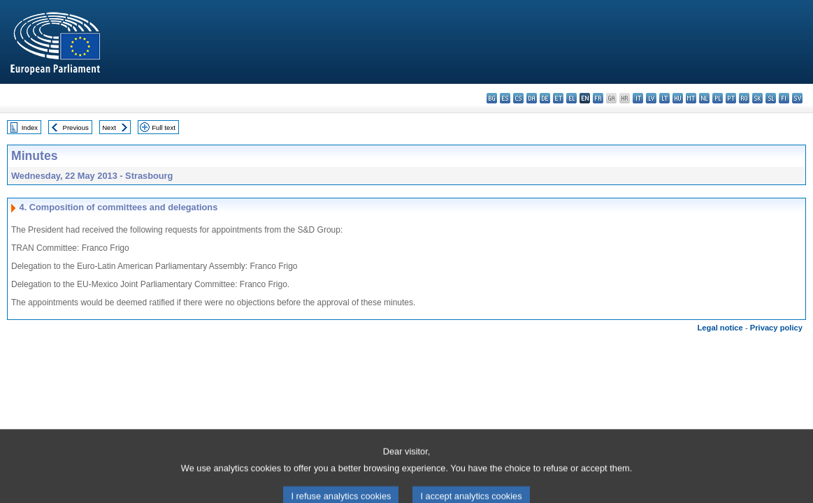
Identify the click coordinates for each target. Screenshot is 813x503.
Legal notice (720, 327)
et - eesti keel (558, 98)
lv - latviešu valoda (651, 98)
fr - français (598, 98)
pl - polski (717, 98)
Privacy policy (776, 327)
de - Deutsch (545, 98)
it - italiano (638, 98)
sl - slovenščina (770, 98)
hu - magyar (677, 98)
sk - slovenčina (757, 98)
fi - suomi (784, 98)
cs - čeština (518, 98)
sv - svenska (797, 98)
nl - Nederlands (704, 98)
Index (30, 127)
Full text (163, 127)
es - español (505, 98)
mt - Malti (691, 98)
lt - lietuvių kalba (664, 98)
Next (109, 127)
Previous (76, 127)
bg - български (492, 98)
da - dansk (531, 98)
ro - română (744, 98)
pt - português (731, 98)
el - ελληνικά (571, 98)
